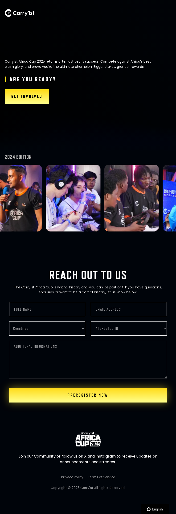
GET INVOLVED (26, 96)
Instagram (106, 456)
